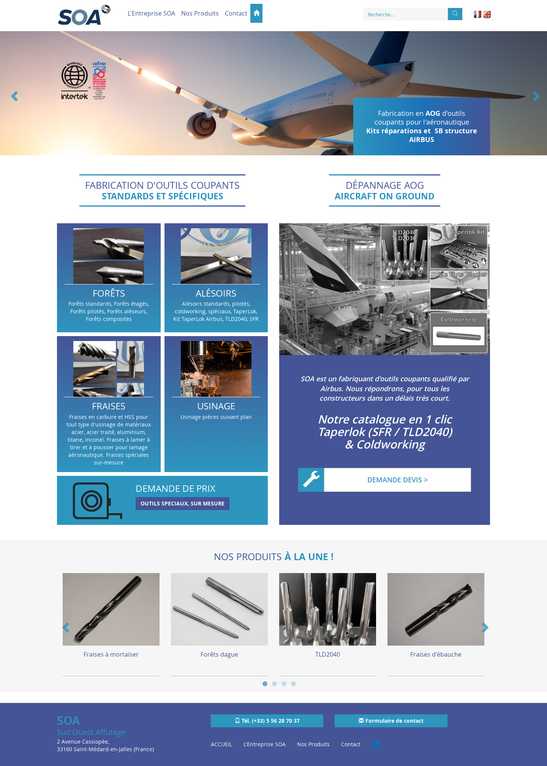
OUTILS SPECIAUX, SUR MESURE (182, 503)
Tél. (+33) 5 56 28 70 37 (267, 720)
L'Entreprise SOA (151, 13)
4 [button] (293, 683)
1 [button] (265, 683)
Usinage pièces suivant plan (216, 404)
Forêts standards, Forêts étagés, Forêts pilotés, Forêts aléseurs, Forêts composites (109, 277)
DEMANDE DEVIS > (397, 479)
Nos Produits (200, 13)
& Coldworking (385, 444)
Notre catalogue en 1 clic (385, 419)
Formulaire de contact (391, 720)
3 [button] (284, 683)
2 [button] (274, 683)
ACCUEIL (221, 744)
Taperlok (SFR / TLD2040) (385, 431)
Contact (236, 13)
